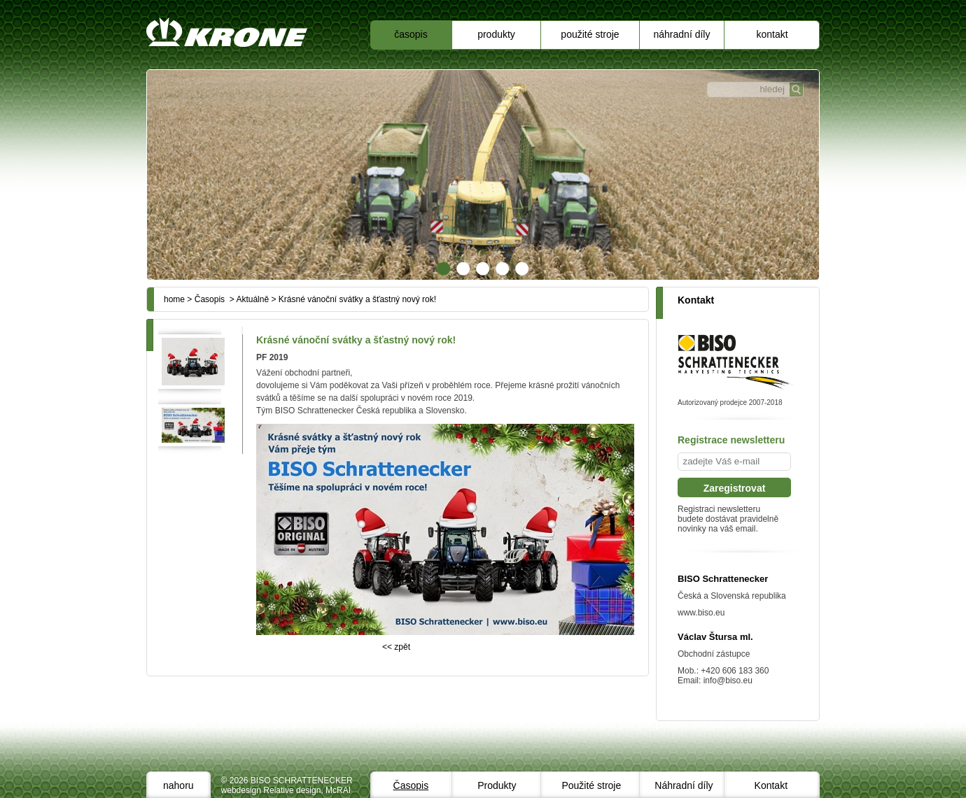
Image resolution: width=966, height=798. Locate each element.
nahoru (178, 785)
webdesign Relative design (271, 790)
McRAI (338, 790)
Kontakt (772, 34)
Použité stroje (590, 34)
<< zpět (396, 647)
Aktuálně (252, 299)
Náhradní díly (682, 34)
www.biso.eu (701, 613)
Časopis (410, 34)
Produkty (496, 34)
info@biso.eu (728, 680)
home (174, 299)
